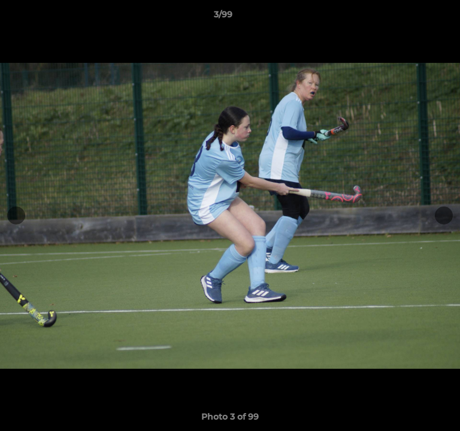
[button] (417, 17)
